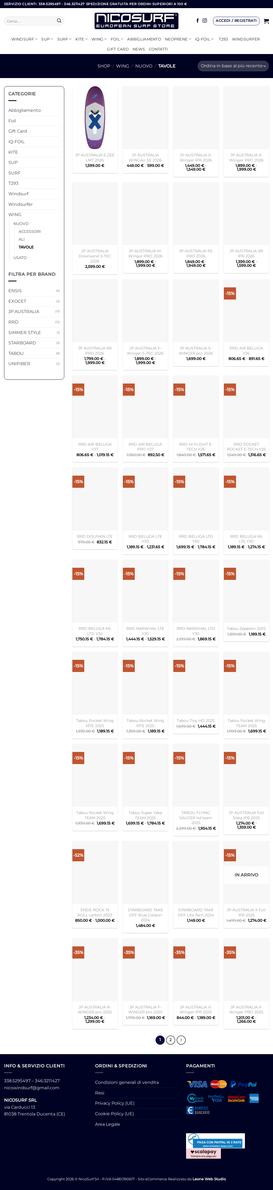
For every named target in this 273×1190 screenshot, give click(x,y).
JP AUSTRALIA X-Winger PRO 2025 (246, 1010)
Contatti (158, 49)
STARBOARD (22, 342)
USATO (20, 257)
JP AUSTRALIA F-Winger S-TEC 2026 (145, 351)
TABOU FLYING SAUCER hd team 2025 (195, 817)
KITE (81, 39)
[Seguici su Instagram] (205, 20)
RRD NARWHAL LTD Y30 (196, 631)
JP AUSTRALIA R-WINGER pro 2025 (95, 1010)
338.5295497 (17, 1080)
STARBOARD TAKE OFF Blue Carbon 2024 (145, 914)
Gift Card (17, 131)
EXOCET (17, 301)
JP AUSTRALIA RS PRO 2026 (196, 253)
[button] (236, 21)
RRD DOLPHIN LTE (95, 536)
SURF (64, 39)
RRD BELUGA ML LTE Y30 (246, 539)
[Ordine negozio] (233, 66)
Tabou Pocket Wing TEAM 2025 (246, 723)
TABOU (16, 353)
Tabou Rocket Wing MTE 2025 (145, 723)
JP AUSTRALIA (23, 311)
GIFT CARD (118, 49)
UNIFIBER (19, 363)
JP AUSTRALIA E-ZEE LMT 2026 (94, 158)
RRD (13, 322)
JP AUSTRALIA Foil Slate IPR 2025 (246, 815)
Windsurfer (246, 39)
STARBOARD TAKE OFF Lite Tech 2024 (196, 912)
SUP (47, 39)
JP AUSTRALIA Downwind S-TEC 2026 (95, 255)
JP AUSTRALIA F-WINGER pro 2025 (145, 1010)
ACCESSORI (30, 231)
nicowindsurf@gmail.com (31, 1087)
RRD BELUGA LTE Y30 (145, 539)
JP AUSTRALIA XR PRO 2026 (95, 351)
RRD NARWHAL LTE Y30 (145, 631)
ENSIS (15, 290)
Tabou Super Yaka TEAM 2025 (145, 815)
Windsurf (24, 39)
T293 (223, 39)
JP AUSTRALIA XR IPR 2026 (246, 253)
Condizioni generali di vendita (127, 1082)
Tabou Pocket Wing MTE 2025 (95, 723)
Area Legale (107, 1124)
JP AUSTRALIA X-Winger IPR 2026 (196, 158)
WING (99, 39)
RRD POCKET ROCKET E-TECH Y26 (246, 447)
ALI (22, 239)
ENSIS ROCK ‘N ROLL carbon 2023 (94, 912)
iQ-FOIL (204, 39)
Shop (103, 66)
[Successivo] (181, 1040)
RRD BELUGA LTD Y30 (196, 539)
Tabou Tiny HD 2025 (196, 720)
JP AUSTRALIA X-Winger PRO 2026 (246, 158)
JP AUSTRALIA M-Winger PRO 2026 (145, 253)
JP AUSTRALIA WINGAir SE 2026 (145, 158)
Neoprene (178, 39)
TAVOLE (26, 247)
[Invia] (59, 21)
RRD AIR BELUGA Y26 (246, 351)
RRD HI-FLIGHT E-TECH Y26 (196, 447)
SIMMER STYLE (24, 332)
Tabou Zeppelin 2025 (246, 628)
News (139, 49)
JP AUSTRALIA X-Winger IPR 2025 (196, 1010)
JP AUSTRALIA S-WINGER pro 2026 (196, 351)
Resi (99, 1092)
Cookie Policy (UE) (114, 1113)
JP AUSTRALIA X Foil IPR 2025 (246, 912)
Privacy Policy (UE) (114, 1103)
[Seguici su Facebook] (198, 20)
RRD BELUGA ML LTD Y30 (95, 631)
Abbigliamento (144, 39)
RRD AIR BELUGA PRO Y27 (145, 447)
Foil (117, 39)
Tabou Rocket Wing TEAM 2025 (95, 815)
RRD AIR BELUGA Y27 (95, 447)
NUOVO (143, 66)
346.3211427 (47, 1080)
